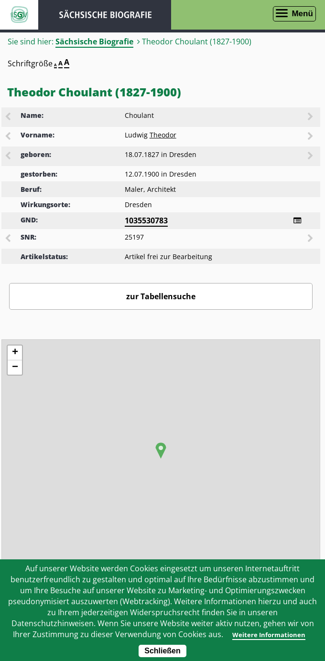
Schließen (162, 651)
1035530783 (146, 220)
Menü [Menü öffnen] (302, 13)
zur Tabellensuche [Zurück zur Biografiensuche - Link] (160, 296)
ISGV (19, 15)
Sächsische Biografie (94, 41)
